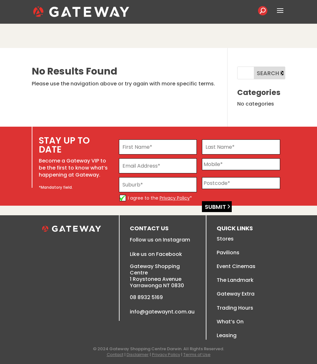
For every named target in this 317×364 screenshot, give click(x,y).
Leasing (227, 335)
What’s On (230, 321)
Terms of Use (197, 355)
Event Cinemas (236, 266)
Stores (225, 238)
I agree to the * (160, 198)
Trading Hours (235, 308)
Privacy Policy (175, 198)
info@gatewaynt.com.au (162, 311)
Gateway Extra (235, 293)
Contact (115, 355)
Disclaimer (138, 355)
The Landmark (235, 280)
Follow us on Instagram (160, 239)
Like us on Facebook (156, 254)
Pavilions (228, 252)
